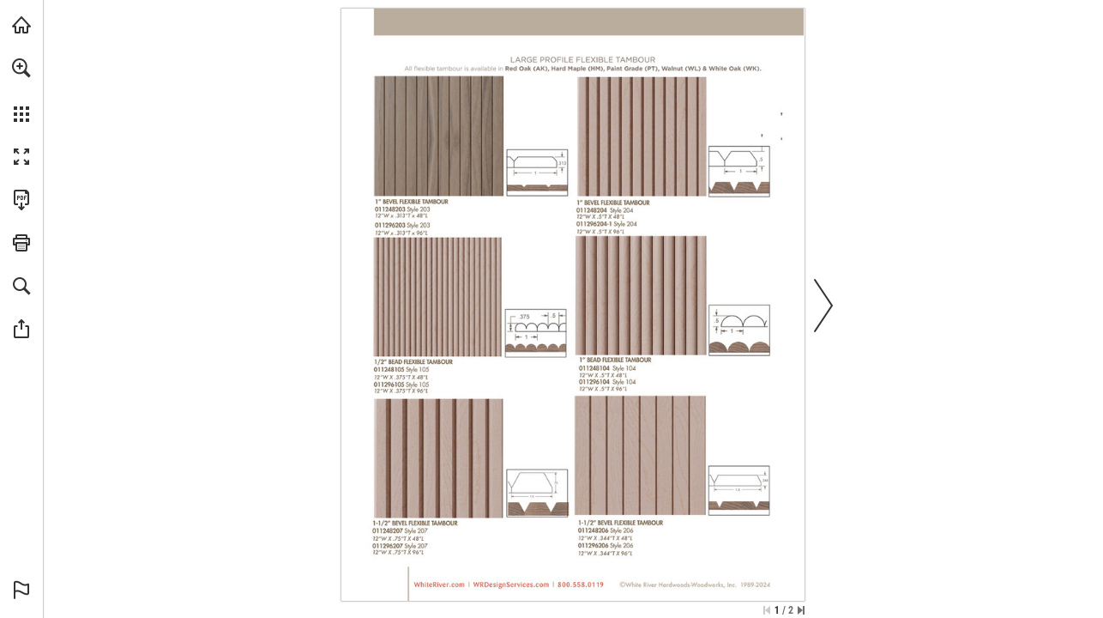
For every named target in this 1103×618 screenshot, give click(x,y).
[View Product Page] (439, 137)
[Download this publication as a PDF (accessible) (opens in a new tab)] (21, 200)
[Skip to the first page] (766, 610)
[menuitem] (21, 90)
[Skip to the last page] (801, 610)
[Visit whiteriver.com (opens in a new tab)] (21, 24)
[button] (21, 67)
